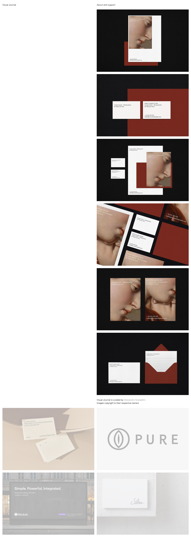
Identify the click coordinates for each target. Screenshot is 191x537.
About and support (106, 4)
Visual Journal (9, 4)
